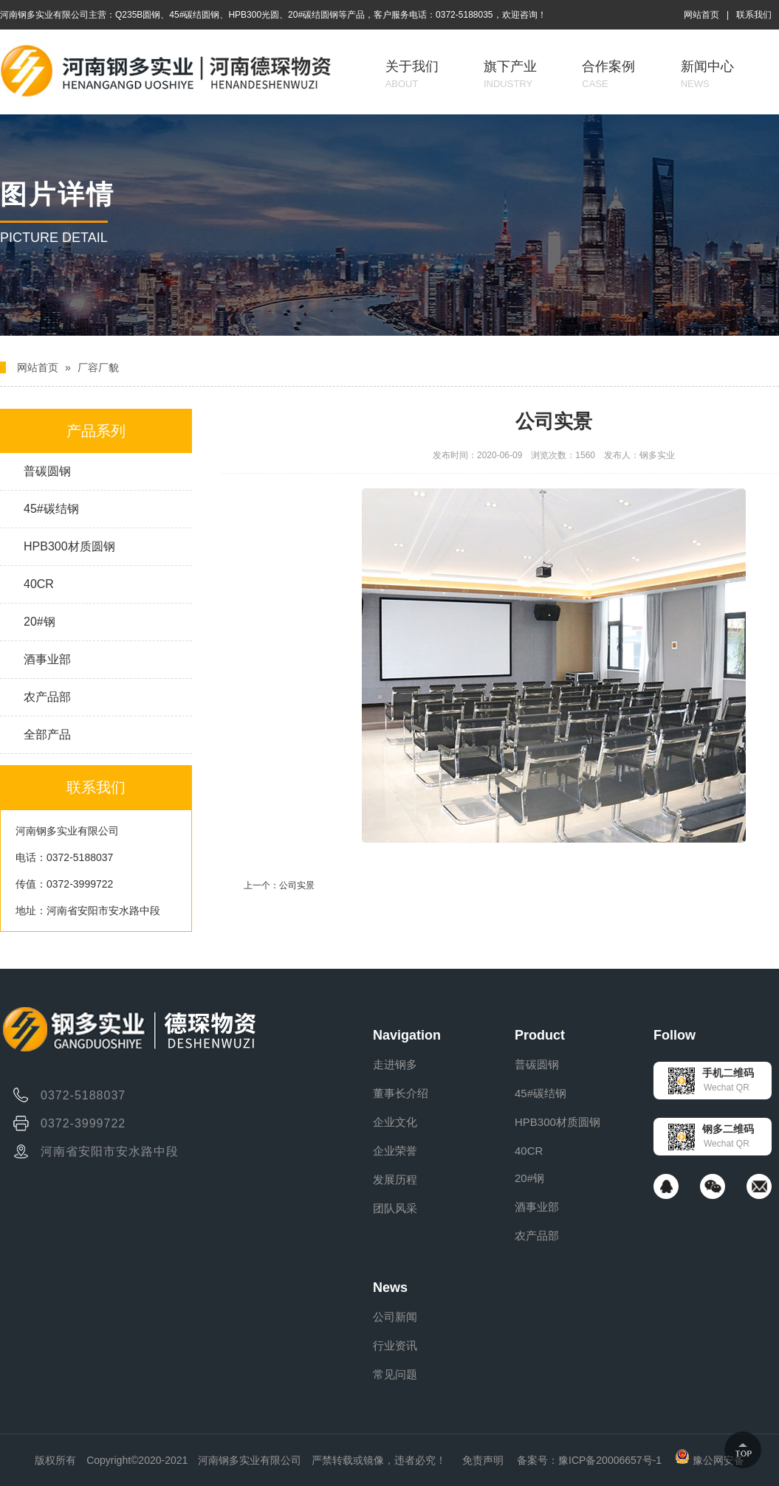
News (390, 1287)
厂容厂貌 (98, 367)
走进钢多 (395, 1064)
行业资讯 (395, 1345)
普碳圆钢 (47, 471)
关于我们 (412, 74)
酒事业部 (47, 659)
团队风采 (395, 1208)
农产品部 (47, 697)
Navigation (407, 1035)
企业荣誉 (395, 1150)
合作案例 (608, 74)
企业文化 (395, 1122)
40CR (39, 584)
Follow (674, 1035)
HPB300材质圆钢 (69, 546)
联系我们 (754, 15)
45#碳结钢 (51, 508)
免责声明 (483, 1460)
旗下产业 (510, 74)
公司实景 (297, 885)
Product (540, 1035)
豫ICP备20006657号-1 (610, 1460)
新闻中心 (707, 74)
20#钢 (39, 621)
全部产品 (47, 734)
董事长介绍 (400, 1093)
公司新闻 (395, 1316)
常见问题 (395, 1374)
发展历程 (395, 1179)
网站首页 (701, 15)
